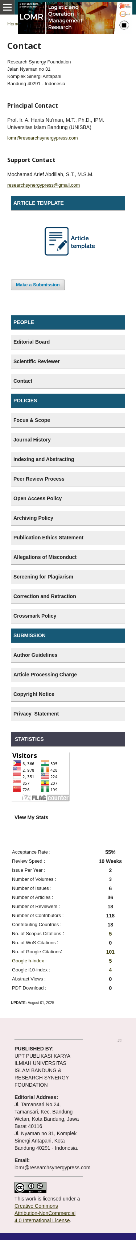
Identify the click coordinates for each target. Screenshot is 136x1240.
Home (13, 23)
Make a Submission (38, 284)
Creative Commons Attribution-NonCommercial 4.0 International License (45, 1213)
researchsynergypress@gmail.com (43, 185)
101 (110, 952)
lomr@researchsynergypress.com (42, 138)
